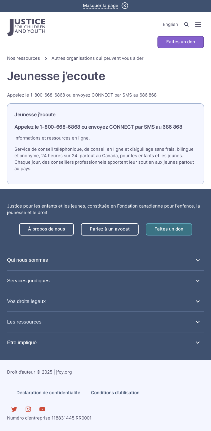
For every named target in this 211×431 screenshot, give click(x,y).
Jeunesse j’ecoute (35, 114)
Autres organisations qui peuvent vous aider (97, 58)
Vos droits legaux (26, 301)
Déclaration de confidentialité (48, 392)
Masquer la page (100, 5)
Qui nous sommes (27, 260)
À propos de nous (46, 229)
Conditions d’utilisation (115, 392)
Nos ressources (23, 58)
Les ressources (24, 322)
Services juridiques (28, 281)
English (170, 24)
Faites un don (180, 41)
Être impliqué (22, 342)
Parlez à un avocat (110, 229)
